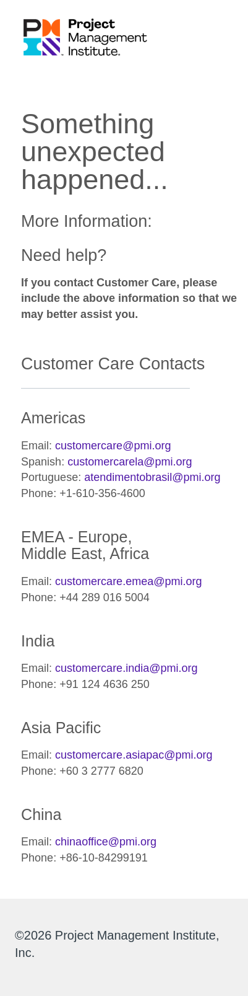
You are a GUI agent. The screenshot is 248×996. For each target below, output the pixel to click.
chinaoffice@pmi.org (105, 841)
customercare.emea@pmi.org (128, 581)
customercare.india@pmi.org (126, 668)
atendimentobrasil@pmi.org (152, 477)
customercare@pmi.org (113, 445)
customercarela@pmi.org (129, 462)
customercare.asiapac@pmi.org (133, 755)
